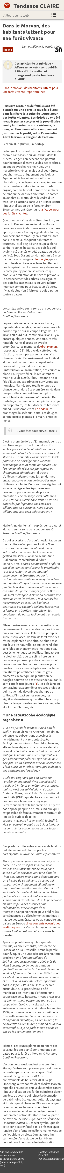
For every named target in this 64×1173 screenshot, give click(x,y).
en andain (41, 409)
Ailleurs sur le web (17, 15)
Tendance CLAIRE (36, 6)
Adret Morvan (48, 346)
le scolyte (41, 259)
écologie (7, 50)
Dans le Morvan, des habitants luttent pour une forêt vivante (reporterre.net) (30, 90)
